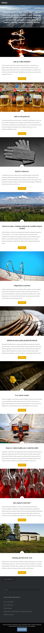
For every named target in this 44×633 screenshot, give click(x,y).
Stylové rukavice (8, 608)
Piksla (4, 2)
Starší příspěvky (8, 579)
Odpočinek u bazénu (9, 614)
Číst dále (22, 78)
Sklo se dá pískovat (8, 605)
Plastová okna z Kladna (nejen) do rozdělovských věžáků (18, 611)
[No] (42, 628)
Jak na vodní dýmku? (9, 602)
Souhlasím (22, 629)
